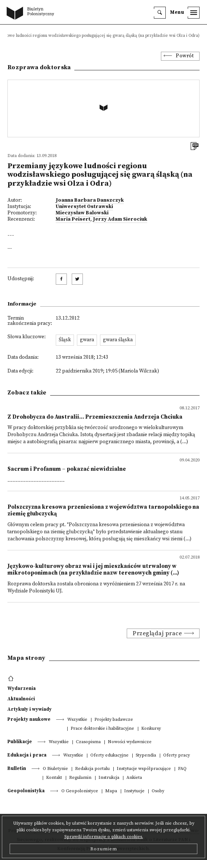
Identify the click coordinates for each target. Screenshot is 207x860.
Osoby (158, 791)
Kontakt (54, 778)
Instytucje (134, 791)
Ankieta (134, 778)
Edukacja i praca (26, 755)
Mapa (111, 791)
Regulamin (80, 778)
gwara (87, 340)
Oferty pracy (176, 756)
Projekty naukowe (29, 719)
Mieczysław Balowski (82, 213)
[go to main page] (31, 13)
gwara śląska (118, 340)
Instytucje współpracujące (144, 769)
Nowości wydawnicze (130, 742)
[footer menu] (11, 678)
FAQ (182, 769)
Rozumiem (103, 849)
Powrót (185, 56)
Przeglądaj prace (157, 633)
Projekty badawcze (113, 720)
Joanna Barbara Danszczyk (90, 200)
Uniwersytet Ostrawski (84, 207)
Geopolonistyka (26, 791)
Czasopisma (88, 742)
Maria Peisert (73, 219)
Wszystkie (77, 720)
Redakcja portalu (92, 769)
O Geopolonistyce (79, 791)
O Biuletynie (55, 769)
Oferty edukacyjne (109, 756)
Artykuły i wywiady (29, 709)
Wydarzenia (21, 688)
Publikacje (19, 742)
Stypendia (146, 756)
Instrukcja (108, 778)
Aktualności (21, 699)
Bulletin (16, 768)
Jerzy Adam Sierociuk (120, 219)
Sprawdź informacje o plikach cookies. (103, 837)
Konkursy (151, 729)
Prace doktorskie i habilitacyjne (102, 729)
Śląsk (65, 340)
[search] (160, 13)
